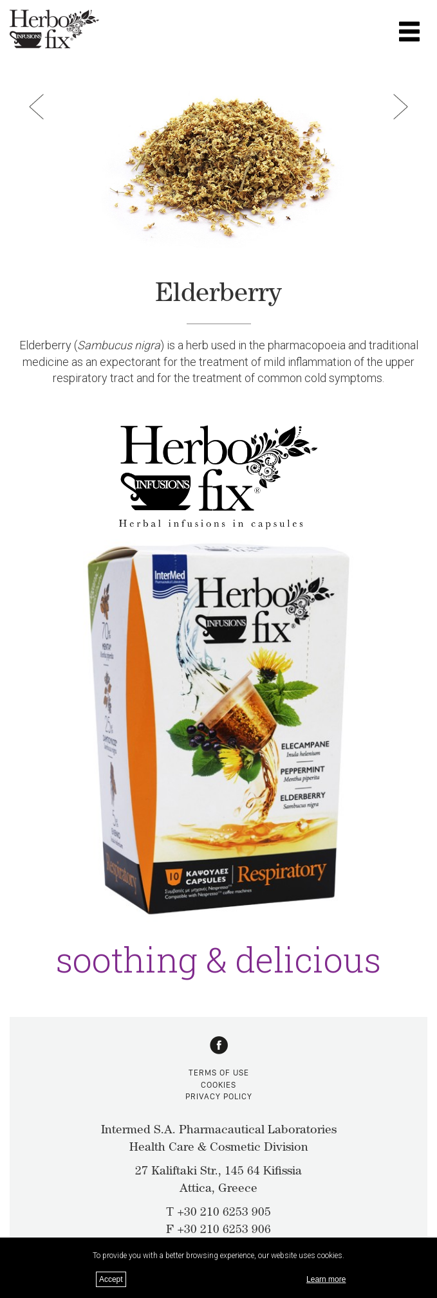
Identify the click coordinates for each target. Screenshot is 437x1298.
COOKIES (218, 1085)
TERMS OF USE (219, 1072)
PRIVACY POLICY (218, 1096)
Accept (111, 1279)
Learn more (326, 1279)
